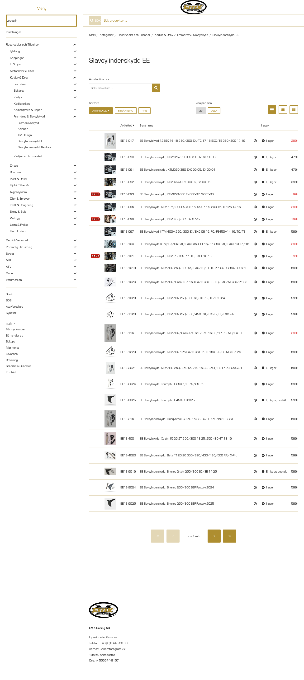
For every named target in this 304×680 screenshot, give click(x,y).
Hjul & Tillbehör (19, 185)
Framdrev (20, 84)
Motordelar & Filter (22, 71)
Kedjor (18, 97)
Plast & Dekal (18, 179)
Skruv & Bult (18, 211)
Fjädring (15, 51)
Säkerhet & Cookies (18, 366)
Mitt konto (12, 347)
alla (214, 110)
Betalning (12, 360)
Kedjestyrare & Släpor (28, 110)
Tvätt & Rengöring (21, 205)
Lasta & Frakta (19, 224)
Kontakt (11, 372)
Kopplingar (17, 58)
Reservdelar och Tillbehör (22, 44)
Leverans (12, 354)
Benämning (125, 110)
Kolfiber (23, 129)
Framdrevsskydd (28, 123)
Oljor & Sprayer (19, 198)
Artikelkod (126, 125)
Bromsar (15, 172)
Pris (144, 110)
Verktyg (15, 218)
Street (10, 253)
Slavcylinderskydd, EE (31, 141)
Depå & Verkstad (17, 240)
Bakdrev (19, 90)
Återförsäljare (15, 306)
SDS (8, 300)
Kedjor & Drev (19, 77)
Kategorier (107, 35)
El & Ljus (15, 64)
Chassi (14, 165)
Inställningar (13, 32)
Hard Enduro (18, 231)
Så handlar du (14, 335)
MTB (9, 260)
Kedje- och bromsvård (28, 156)
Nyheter (11, 312)
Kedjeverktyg (22, 103)
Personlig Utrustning (19, 247)
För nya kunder (15, 329)
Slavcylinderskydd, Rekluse (34, 147)
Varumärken (14, 279)
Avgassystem (18, 192)
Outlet (10, 273)
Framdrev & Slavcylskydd (29, 116)
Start (9, 294)
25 (201, 110)
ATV (8, 266)
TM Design (25, 135)
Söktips (10, 341)
